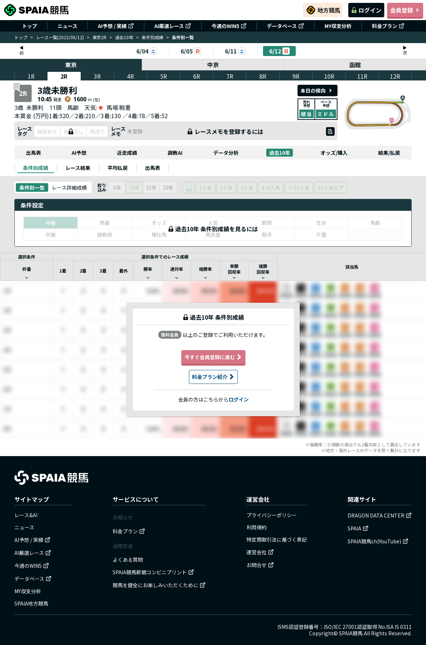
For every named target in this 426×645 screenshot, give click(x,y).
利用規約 (256, 527)
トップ (29, 25)
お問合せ (260, 565)
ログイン (366, 10)
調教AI (175, 153)
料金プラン (388, 25)
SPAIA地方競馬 (31, 603)
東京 (71, 64)
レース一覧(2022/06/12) (60, 37)
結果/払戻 (389, 153)
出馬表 (33, 153)
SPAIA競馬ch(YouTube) (378, 541)
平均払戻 (118, 167)
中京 (213, 64)
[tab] (35, 167)
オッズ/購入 (334, 153)
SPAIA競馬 (351, 633)
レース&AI (25, 515)
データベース (285, 25)
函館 (355, 64)
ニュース (67, 25)
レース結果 (77, 167)
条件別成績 (152, 37)
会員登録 (405, 10)
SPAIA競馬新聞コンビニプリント (153, 572)
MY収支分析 (338, 25)
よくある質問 (128, 559)
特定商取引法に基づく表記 (276, 539)
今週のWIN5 (229, 25)
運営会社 (260, 552)
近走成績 (127, 153)
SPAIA (358, 528)
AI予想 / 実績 (116, 25)
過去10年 (124, 37)
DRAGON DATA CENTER (380, 515)
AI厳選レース (172, 25)
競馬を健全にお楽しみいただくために (159, 585)
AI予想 (79, 153)
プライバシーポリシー (271, 515)
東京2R (99, 37)
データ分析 (225, 153)
